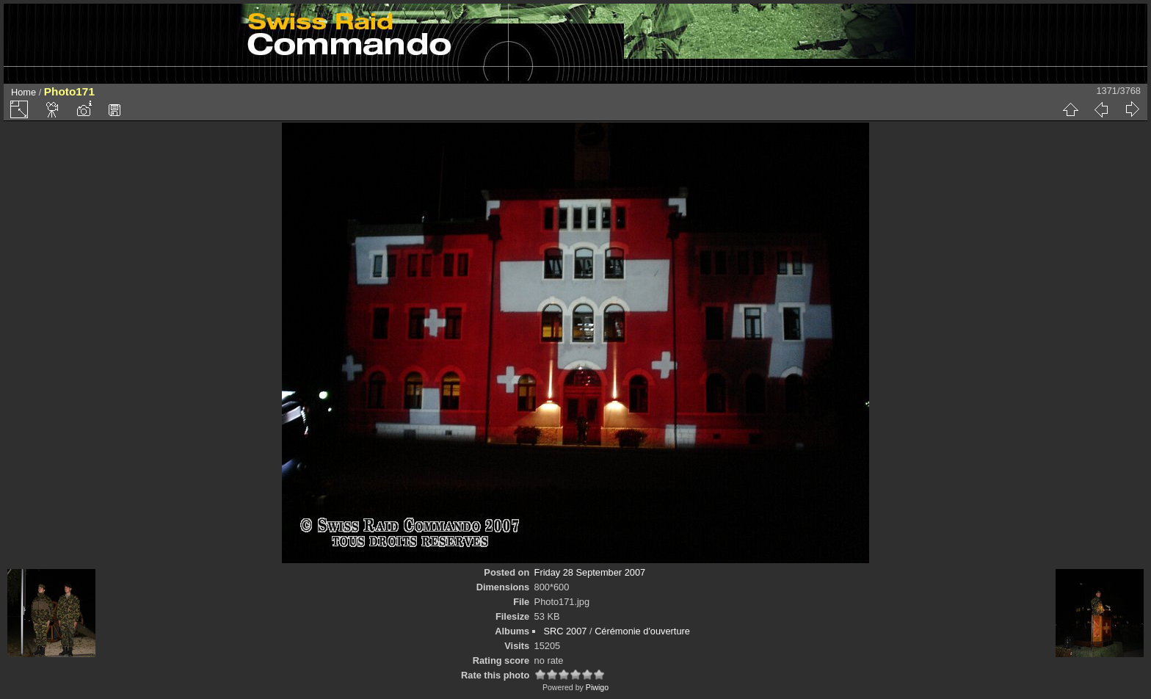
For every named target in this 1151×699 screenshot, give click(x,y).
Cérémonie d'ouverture (642, 631)
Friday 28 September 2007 (590, 572)
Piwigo (597, 687)
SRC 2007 (565, 631)
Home (23, 92)
